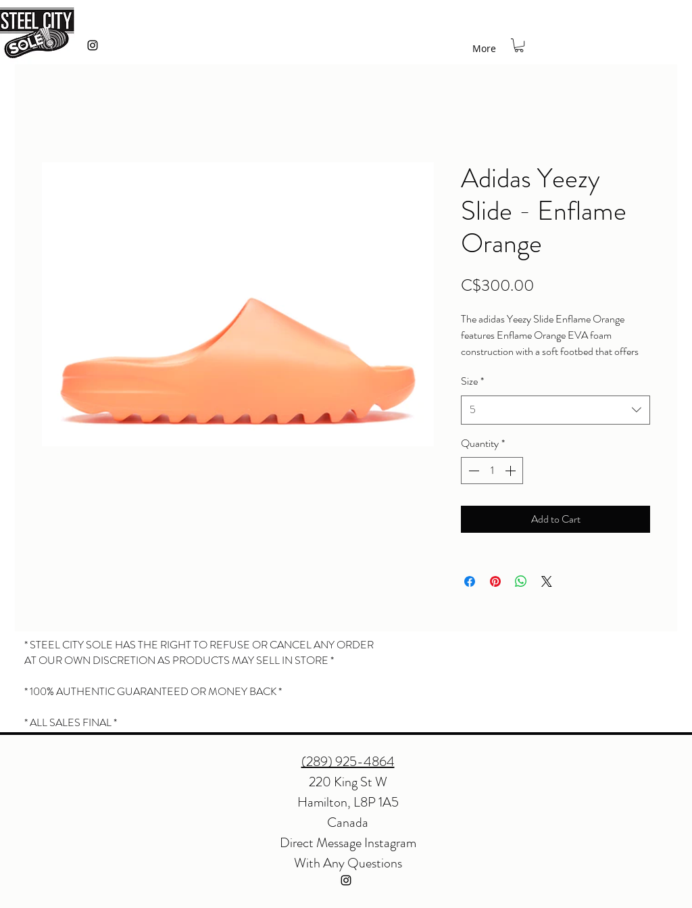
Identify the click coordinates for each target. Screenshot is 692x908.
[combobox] (555, 410)
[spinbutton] (492, 470)
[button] (519, 45)
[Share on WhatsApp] (521, 581)
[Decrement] (472, 470)
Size (472, 381)
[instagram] (92, 45)
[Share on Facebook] (470, 581)
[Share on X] (547, 581)
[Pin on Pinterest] (495, 581)
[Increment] (511, 470)
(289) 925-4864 (348, 761)
